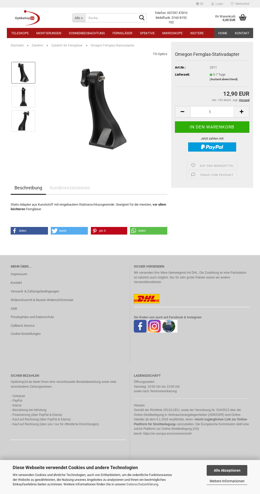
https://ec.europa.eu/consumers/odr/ (167, 433)
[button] (199, 4)
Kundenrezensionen (70, 187)
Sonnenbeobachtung (87, 33)
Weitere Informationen (227, 481)
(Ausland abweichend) (224, 79)
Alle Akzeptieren (227, 470)
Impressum (19, 274)
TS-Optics (160, 54)
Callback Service (23, 325)
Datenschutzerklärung (142, 484)
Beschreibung (28, 187)
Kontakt (242, 33)
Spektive (147, 33)
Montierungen (48, 33)
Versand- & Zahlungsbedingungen (35, 291)
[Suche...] (78, 17)
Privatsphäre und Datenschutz (32, 317)
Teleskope (20, 33)
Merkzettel (240, 4)
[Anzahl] (212, 112)
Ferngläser (122, 33)
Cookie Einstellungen (26, 334)
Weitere (197, 33)
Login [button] (217, 4)
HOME (222, 33)
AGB (14, 308)
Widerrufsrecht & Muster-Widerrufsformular (42, 300)
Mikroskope (172, 33)
